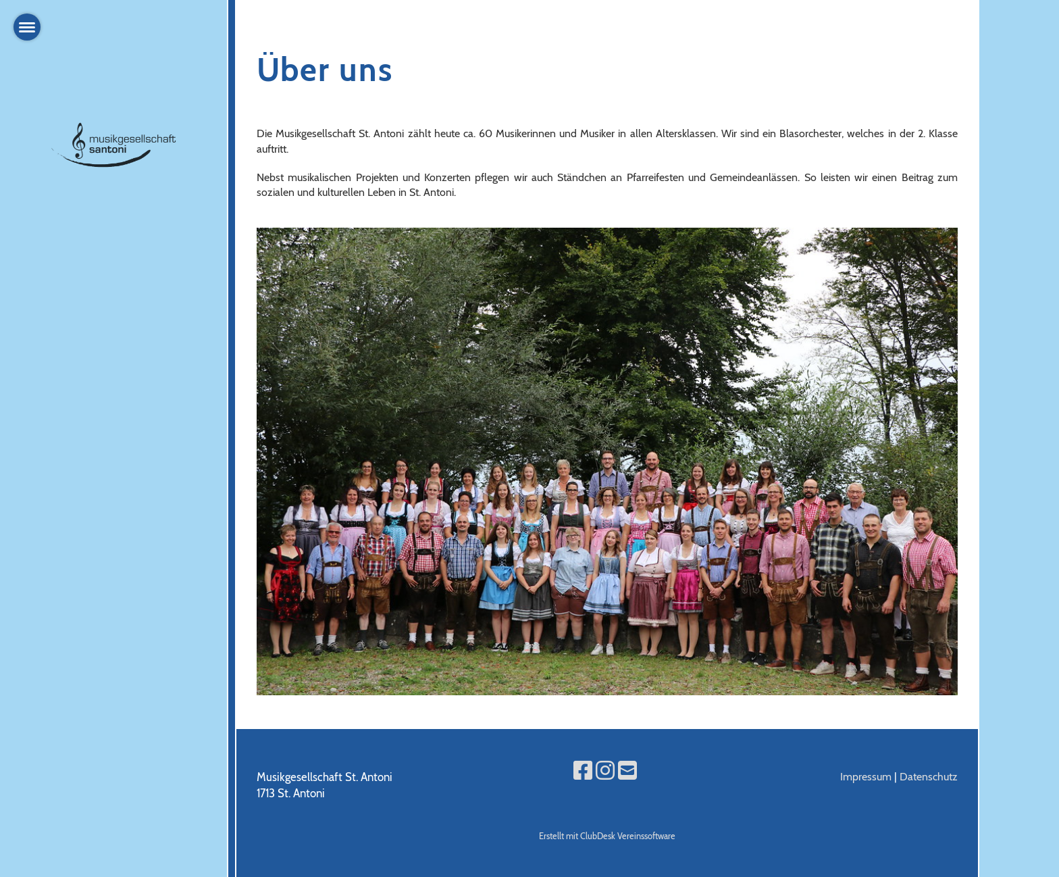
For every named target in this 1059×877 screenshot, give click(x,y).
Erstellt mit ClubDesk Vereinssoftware (607, 836)
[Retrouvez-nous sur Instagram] (605, 770)
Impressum (866, 776)
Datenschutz (929, 776)
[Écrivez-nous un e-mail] (627, 770)
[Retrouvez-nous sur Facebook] (582, 770)
